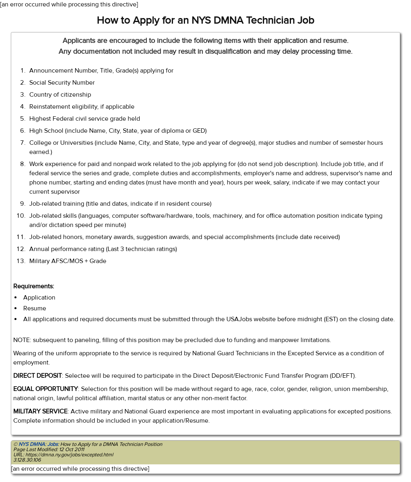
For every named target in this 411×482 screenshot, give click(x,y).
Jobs (52, 444)
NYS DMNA (31, 444)
